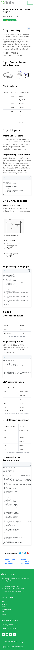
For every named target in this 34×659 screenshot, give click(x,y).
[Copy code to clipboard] (29, 177)
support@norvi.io (11, 625)
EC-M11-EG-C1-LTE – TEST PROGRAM (9, 561)
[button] (30, 2)
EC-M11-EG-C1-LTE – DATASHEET (25, 561)
